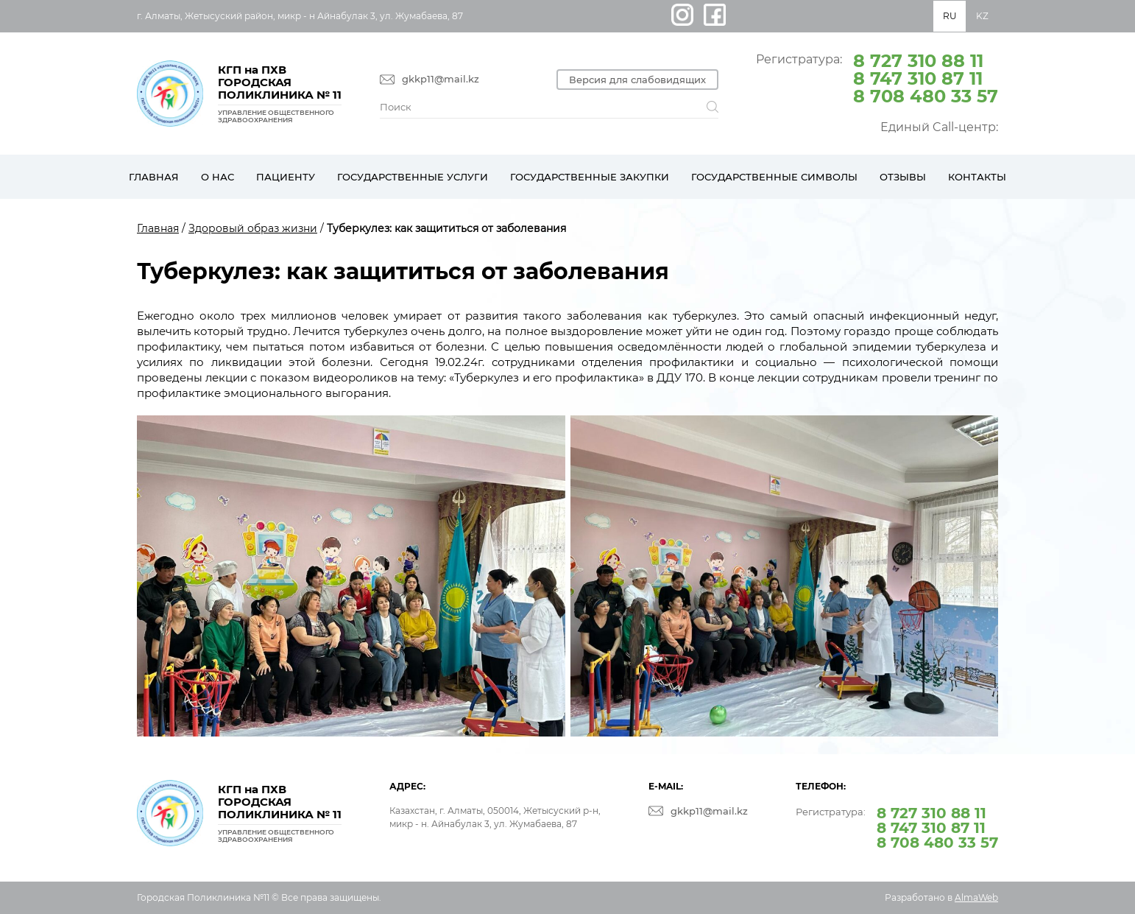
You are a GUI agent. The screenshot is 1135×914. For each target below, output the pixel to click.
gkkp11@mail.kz (440, 79)
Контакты (977, 177)
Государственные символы (774, 177)
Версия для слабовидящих (637, 79)
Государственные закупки (589, 177)
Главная (154, 177)
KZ (982, 15)
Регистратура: (877, 77)
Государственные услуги (412, 177)
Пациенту (285, 177)
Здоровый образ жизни (252, 228)
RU (950, 15)
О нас (217, 177)
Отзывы (903, 177)
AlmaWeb (976, 897)
